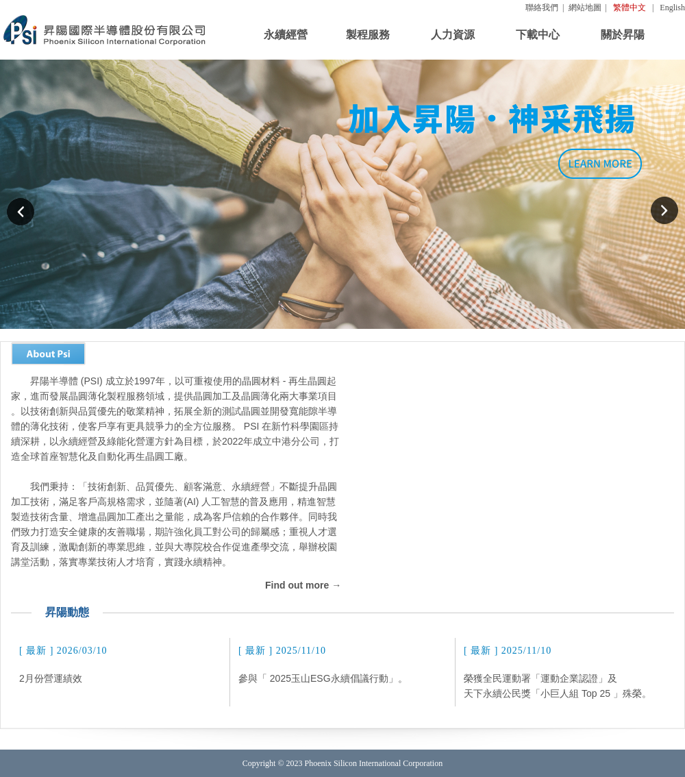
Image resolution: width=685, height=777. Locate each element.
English (672, 7)
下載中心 (538, 34)
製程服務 (368, 34)
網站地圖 (585, 7)
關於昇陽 (623, 34)
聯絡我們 (541, 7)
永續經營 (286, 34)
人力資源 (453, 34)
